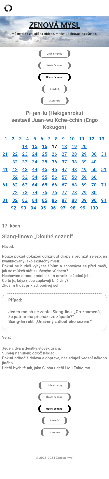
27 (64, 154)
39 (84, 161)
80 (94, 192)
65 (44, 184)
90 (94, 200)
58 (74, 177)
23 (24, 154)
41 (5, 169)
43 (24, 169)
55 (44, 177)
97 (63, 207)
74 (34, 192)
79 (84, 192)
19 (74, 146)
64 (34, 184)
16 (44, 146)
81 (5, 200)
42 (15, 169)
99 (82, 207)
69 (84, 184)
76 (54, 192)
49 (84, 169)
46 (54, 169)
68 (74, 184)
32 (15, 161)
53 (24, 177)
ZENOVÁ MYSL (54, 25)
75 (44, 192)
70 (94, 184)
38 (74, 161)
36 (54, 161)
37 (64, 161)
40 (94, 161)
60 (94, 177)
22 (15, 154)
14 (24, 146)
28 (74, 154)
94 (33, 207)
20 (84, 146)
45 (44, 169)
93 (23, 207)
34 (34, 161)
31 (103, 154)
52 (15, 177)
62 (15, 184)
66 (54, 184)
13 (101, 138)
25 (44, 154)
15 (34, 146)
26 (54, 154)
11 (81, 138)
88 (74, 200)
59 (84, 177)
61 (5, 184)
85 (44, 200)
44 (34, 169)
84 (34, 200)
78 (74, 192)
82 (15, 200)
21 (5, 154)
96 (53, 207)
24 (34, 154)
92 (13, 207)
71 (103, 184)
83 (24, 200)
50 (94, 169)
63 (24, 184)
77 (64, 192)
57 (64, 177)
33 (24, 161)
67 (64, 184)
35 (44, 161)
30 (94, 154)
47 (64, 169)
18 (64, 146)
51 (103, 169)
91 (103, 200)
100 (94, 207)
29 (84, 154)
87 (64, 200)
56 (54, 177)
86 (54, 200)
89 (84, 200)
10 (72, 138)
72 (15, 192)
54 (34, 177)
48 (74, 169)
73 (24, 192)
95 (43, 207)
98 (73, 207)
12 (91, 138)
